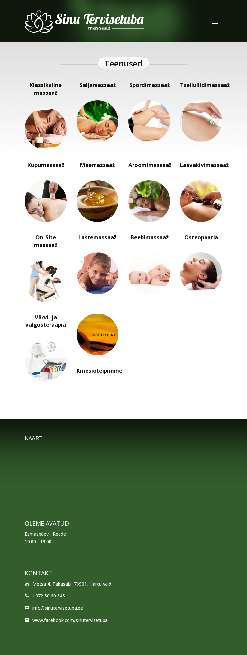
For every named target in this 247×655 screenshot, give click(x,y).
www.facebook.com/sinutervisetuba (70, 620)
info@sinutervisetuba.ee (57, 608)
